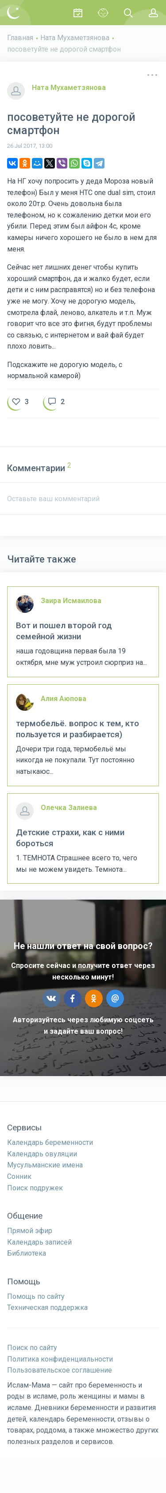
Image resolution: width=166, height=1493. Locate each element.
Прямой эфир (29, 1231)
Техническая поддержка (47, 1307)
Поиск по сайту (32, 1347)
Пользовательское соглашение (59, 1370)
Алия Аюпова (63, 698)
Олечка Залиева (69, 807)
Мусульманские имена (45, 1165)
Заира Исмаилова (71, 600)
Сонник (19, 1176)
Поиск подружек (35, 1188)
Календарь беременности (50, 1142)
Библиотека (26, 1253)
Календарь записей (39, 1242)
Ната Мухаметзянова (74, 38)
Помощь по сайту (36, 1296)
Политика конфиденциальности (60, 1359)
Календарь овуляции (42, 1154)
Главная (20, 38)
